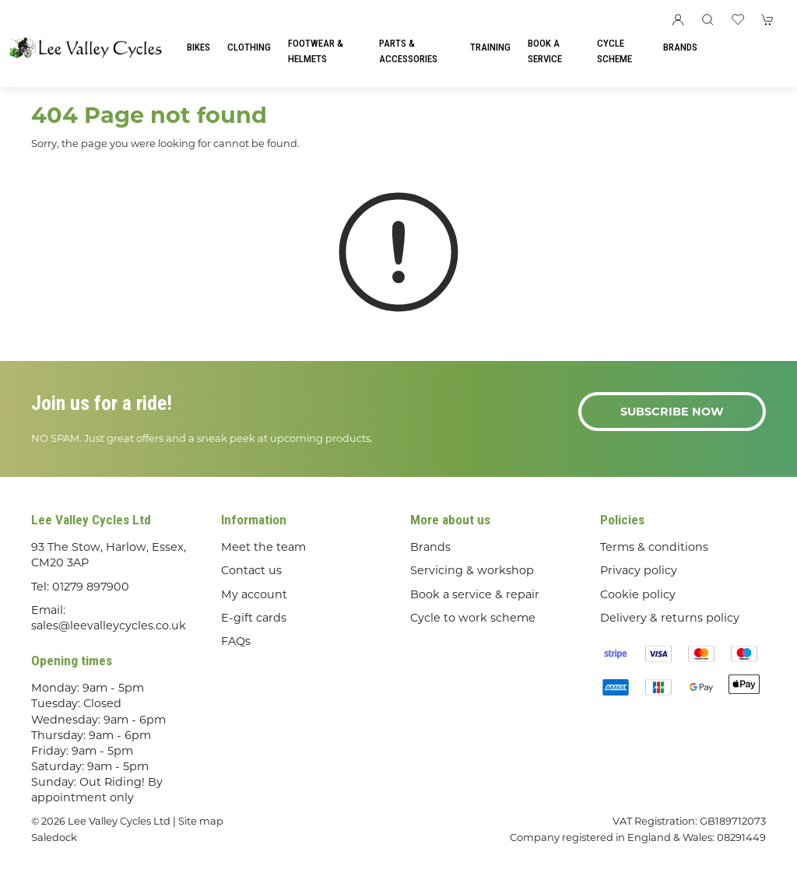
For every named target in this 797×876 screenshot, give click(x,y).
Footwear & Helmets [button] (315, 51)
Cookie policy (638, 594)
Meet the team (263, 547)
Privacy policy (638, 570)
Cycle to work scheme (472, 618)
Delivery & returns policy (669, 618)
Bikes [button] (198, 47)
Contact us (251, 570)
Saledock (54, 837)
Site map (200, 821)
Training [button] (490, 47)
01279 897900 (90, 587)
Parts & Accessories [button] (408, 51)
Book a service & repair (474, 594)
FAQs (236, 641)
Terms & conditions (654, 547)
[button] (707, 19)
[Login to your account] (678, 19)
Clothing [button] (249, 47)
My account (254, 594)
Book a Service (545, 51)
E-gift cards (253, 618)
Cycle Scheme (614, 51)
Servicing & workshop (472, 570)
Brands (680, 47)
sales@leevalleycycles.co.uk (108, 625)
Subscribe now (672, 412)
